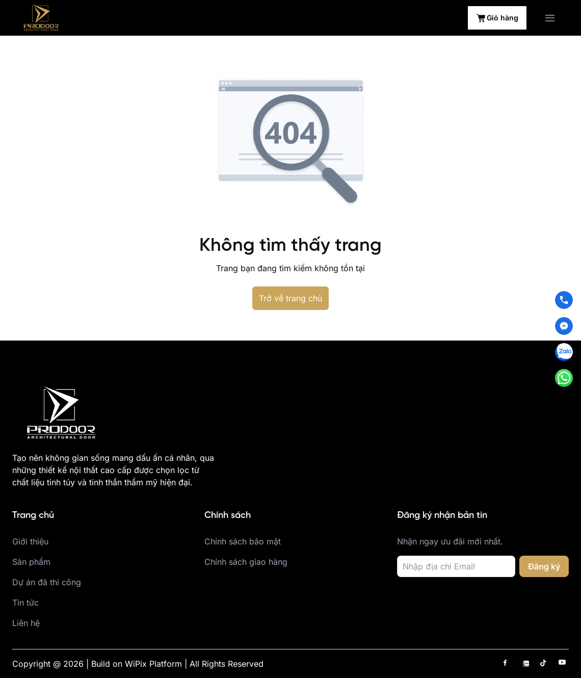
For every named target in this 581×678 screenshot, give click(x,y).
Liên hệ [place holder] (26, 623)
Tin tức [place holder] (25, 602)
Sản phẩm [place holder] (31, 562)
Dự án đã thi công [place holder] (46, 582)
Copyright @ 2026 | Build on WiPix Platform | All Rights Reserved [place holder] (137, 664)
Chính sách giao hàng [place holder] (245, 562)
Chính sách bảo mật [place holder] (242, 541)
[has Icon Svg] (508, 663)
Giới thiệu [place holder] (30, 541)
